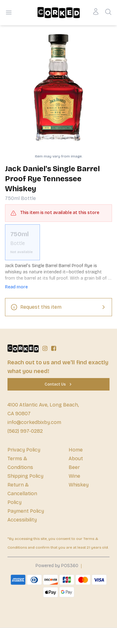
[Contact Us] (58, 384)
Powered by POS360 (57, 565)
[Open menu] (8, 12)
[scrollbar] (58, 242)
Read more (16, 287)
